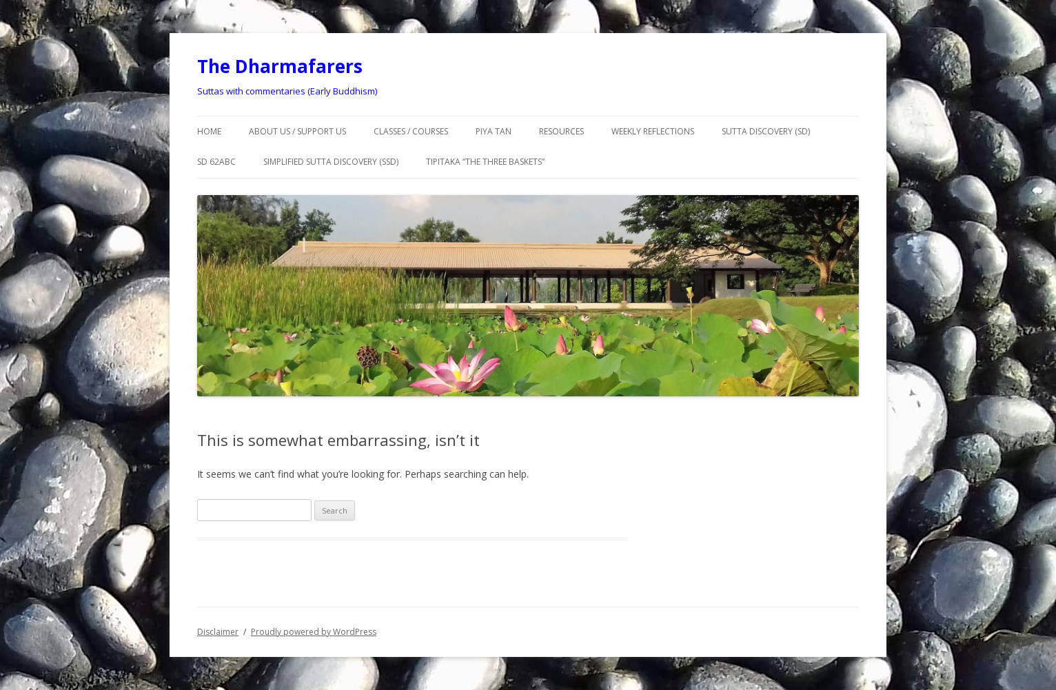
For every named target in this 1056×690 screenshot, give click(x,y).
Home (209, 131)
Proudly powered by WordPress (313, 632)
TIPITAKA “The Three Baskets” (485, 162)
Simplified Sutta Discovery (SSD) (330, 162)
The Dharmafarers (280, 66)
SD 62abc (216, 162)
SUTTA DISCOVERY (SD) (766, 131)
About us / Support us (297, 131)
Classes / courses (411, 131)
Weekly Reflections (652, 131)
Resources (561, 131)
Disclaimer (217, 632)
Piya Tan (493, 131)
